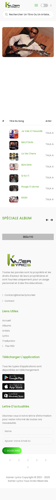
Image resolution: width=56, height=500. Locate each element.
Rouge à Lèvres (30, 186)
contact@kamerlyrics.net (18, 295)
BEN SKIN (26, 165)
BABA (24, 197)
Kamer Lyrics (16, 481)
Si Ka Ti (25, 175)
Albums (6, 325)
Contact (8, 301)
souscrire (12, 450)
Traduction (8, 341)
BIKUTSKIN (27, 142)
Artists (6, 330)
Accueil (6, 320)
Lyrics (5, 336)
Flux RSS (8, 346)
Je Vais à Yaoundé (31, 131)
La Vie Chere (28, 153)
